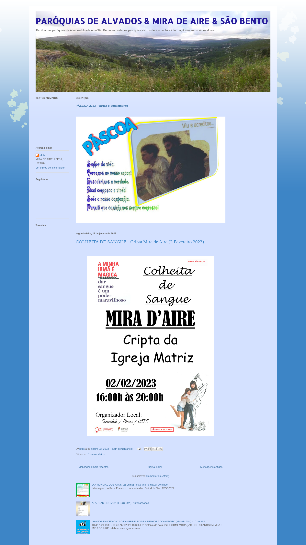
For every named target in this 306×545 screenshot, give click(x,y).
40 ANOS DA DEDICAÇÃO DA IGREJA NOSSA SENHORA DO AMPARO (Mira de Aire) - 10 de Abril (148, 521)
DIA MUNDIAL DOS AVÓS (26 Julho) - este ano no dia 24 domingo (130, 484)
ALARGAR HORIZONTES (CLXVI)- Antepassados (120, 502)
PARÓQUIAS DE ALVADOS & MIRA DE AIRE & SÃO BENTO (152, 21)
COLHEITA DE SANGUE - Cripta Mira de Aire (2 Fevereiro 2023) (140, 241)
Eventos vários (96, 454)
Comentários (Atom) (157, 476)
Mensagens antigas (211, 466)
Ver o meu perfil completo (50, 167)
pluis (42, 155)
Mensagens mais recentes (93, 466)
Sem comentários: (122, 448)
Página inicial (154, 466)
